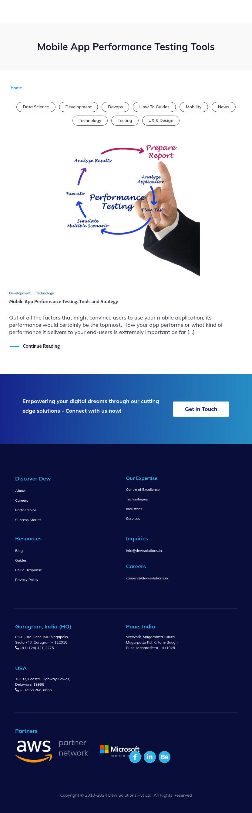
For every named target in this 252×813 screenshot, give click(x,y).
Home (16, 87)
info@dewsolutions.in (144, 550)
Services (133, 518)
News (223, 107)
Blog (19, 550)
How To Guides (154, 107)
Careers (21, 500)
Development (79, 107)
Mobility (194, 107)
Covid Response (28, 570)
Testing (125, 120)
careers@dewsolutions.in (147, 578)
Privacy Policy (26, 579)
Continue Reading (41, 346)
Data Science (36, 107)
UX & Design (161, 120)
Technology (90, 120)
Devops (115, 107)
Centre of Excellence (143, 489)
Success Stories (28, 519)
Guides (21, 560)
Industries (134, 508)
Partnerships (25, 510)
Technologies (137, 499)
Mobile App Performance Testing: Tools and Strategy (63, 301)
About (20, 490)
